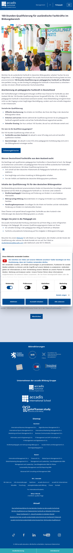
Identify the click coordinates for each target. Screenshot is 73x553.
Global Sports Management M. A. (52, 458)
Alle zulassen (59, 302)
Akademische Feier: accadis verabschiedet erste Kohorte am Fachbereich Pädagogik (35, 517)
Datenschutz (56, 544)
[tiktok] (14, 535)
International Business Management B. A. (23, 427)
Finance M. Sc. (35, 458)
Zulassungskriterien (11, 150)
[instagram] (59, 535)
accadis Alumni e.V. (44, 482)
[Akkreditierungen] (36, 361)
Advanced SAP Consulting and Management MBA (35, 471)
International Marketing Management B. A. (49, 430)
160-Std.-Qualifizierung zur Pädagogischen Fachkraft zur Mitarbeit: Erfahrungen (35, 511)
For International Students (35, 489)
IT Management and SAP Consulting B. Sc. (47, 437)
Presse (51, 485)
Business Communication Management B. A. (48, 433)
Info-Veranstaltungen (20, 482)
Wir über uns (7, 482)
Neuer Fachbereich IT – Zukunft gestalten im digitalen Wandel (35, 514)
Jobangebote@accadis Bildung (37, 485)
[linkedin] (34, 535)
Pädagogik (59, 5)
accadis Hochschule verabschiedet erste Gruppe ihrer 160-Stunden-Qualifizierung (35, 520)
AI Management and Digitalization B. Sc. (35, 440)
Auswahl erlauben (36, 302)
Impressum (48, 544)
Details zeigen (61, 295)
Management (40, 5)
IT (50, 5)
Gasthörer (32, 482)
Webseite (20, 238)
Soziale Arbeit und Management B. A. (53, 445)
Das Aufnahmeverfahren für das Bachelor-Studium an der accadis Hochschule (35, 508)
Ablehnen (13, 302)
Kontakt (57, 485)
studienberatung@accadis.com (12, 243)
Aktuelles (14, 485)
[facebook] (23, 535)
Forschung (22, 485)
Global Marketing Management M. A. (17, 461)
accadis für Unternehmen (59, 482)
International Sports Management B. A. (21, 430)
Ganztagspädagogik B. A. (35, 448)
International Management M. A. (19, 458)
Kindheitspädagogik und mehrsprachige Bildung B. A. (23, 445)
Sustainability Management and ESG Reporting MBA (35, 467)
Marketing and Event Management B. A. (21, 433)
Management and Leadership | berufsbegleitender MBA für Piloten (35, 464)
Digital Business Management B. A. (49, 427)
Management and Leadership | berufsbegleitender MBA (48, 461)
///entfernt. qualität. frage (35, 496)
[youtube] (46, 535)
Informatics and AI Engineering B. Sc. (21, 437)
